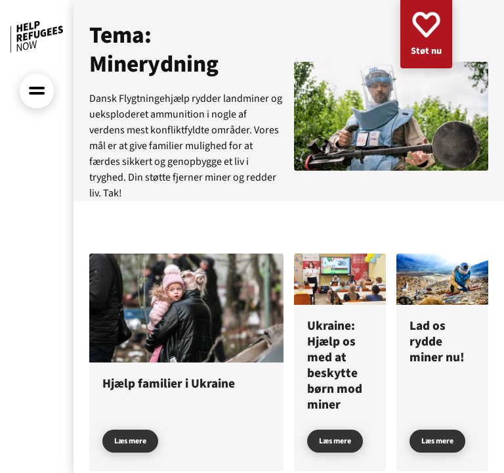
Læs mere (130, 441)
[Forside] (36, 37)
